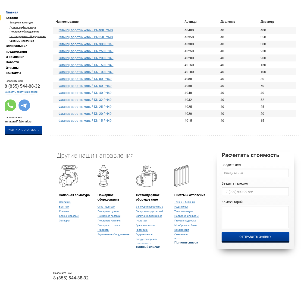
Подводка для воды (186, 216)
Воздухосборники (146, 239)
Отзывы (12, 67)
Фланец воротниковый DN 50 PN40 (85, 85)
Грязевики (142, 229)
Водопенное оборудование (113, 234)
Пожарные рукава (108, 211)
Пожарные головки (108, 216)
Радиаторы (181, 206)
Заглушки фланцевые (149, 216)
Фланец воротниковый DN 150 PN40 (86, 65)
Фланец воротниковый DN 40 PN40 (85, 92)
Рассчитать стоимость (23, 129)
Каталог (12, 18)
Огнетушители (106, 206)
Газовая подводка (185, 220)
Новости (12, 62)
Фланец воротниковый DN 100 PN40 (86, 72)
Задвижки (65, 202)
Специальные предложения (16, 48)
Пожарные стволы (108, 225)
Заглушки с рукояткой (149, 211)
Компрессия (181, 229)
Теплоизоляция (183, 211)
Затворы (64, 220)
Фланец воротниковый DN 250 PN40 (86, 51)
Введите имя (231, 165)
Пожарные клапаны (109, 220)
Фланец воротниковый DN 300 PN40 (86, 44)
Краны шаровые (69, 216)
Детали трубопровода (22, 27)
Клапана (64, 211)
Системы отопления (21, 40)
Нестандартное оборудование (27, 36)
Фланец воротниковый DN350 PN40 (86, 37)
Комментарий (232, 202)
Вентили (64, 206)
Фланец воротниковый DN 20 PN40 (85, 113)
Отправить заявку (255, 236)
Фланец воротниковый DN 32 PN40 (85, 99)
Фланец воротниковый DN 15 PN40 (85, 120)
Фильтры (141, 220)
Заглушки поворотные (149, 206)
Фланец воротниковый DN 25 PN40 (85, 106)
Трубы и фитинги (184, 202)
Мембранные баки (185, 225)
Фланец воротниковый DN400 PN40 (86, 30)
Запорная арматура (21, 22)
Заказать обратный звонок (21, 91)
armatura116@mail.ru (18, 121)
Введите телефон (235, 183)
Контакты (13, 73)
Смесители (181, 234)
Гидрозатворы (144, 234)
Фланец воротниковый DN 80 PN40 (85, 79)
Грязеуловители (145, 225)
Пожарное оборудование (24, 31)
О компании (15, 56)
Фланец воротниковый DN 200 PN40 (86, 58)
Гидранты (103, 229)
